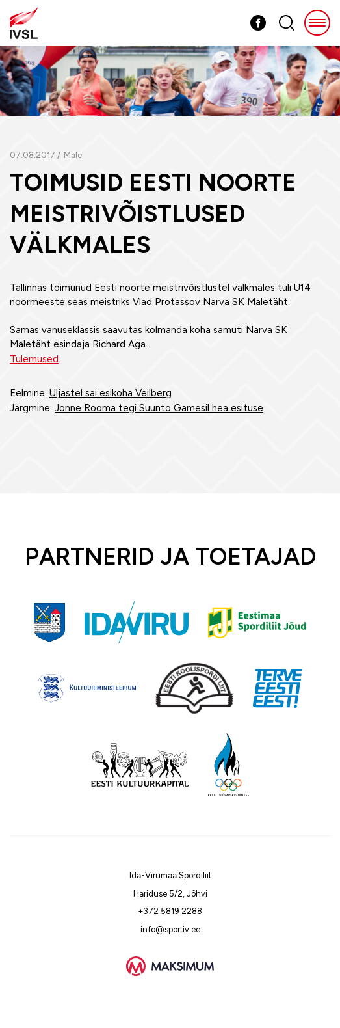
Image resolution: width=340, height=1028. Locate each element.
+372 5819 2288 (170, 911)
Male (73, 155)
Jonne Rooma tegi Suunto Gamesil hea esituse (159, 408)
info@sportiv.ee (170, 929)
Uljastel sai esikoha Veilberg (110, 393)
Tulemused (34, 359)
